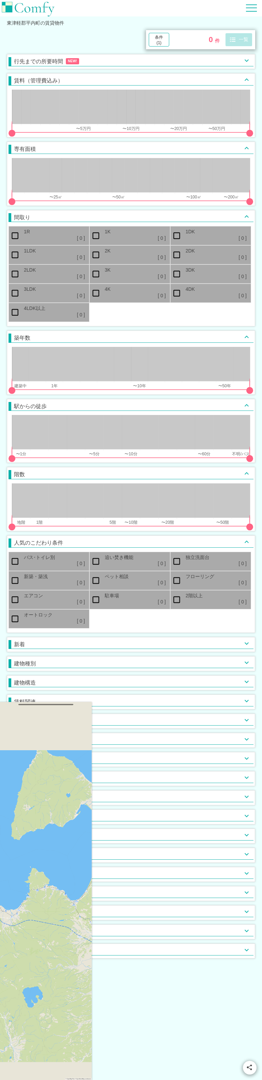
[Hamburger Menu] (251, 7)
